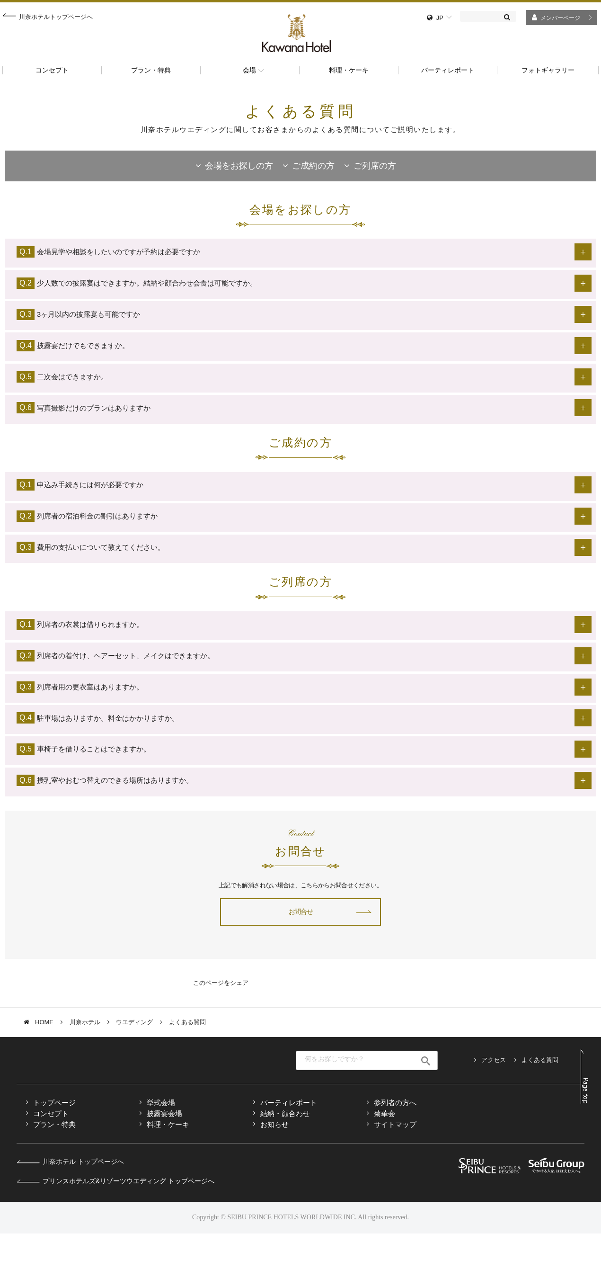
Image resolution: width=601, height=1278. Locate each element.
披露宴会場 (164, 1158)
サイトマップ (395, 1169)
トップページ (54, 1147)
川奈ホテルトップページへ (56, 16)
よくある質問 (539, 1104)
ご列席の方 (375, 165)
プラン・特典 (54, 1169)
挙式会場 (161, 1147)
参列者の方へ (395, 1147)
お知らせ (274, 1169)
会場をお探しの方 (239, 165)
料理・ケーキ (168, 1169)
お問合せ (300, 956)
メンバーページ (560, 18)
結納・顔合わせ (285, 1158)
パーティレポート (288, 1147)
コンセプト (51, 1158)
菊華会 (384, 1158)
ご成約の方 (313, 165)
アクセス (493, 1104)
